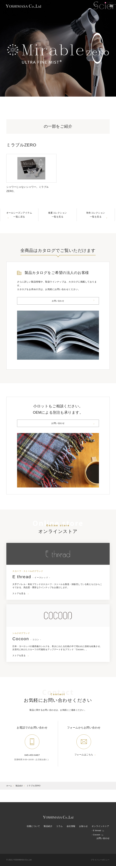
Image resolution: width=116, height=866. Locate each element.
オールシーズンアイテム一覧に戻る (19, 217)
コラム (59, 826)
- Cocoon (96, 835)
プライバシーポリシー (100, 860)
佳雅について (33, 826)
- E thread (96, 830)
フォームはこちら (84, 767)
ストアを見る (19, 604)
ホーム (9, 798)
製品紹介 (20, 798)
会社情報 (71, 826)
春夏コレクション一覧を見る (57, 217)
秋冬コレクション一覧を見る (95, 217)
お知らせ (83, 826)
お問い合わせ (57, 307)
